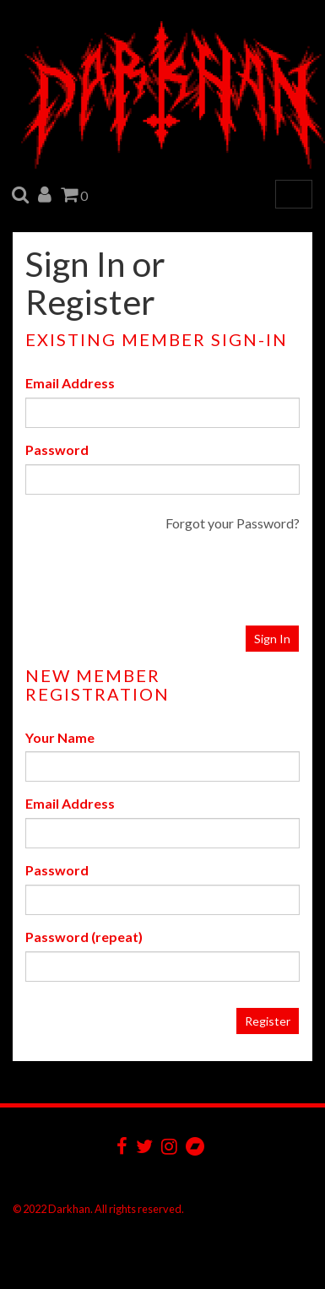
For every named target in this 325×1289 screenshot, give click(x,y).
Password (57, 449)
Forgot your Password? (232, 523)
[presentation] (194, 579)
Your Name (60, 737)
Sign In (272, 638)
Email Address (70, 383)
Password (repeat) (84, 937)
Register (267, 1021)
